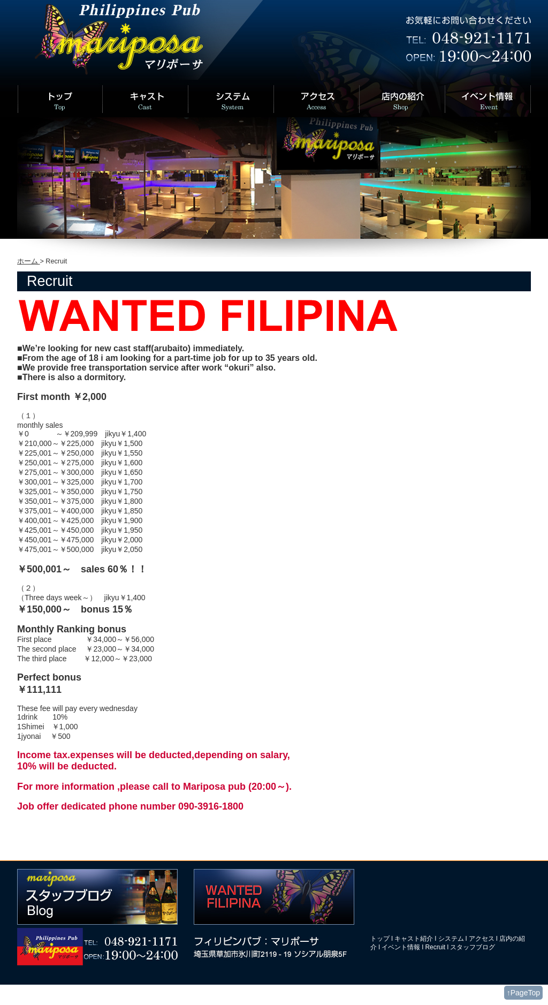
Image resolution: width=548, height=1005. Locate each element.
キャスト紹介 (413, 938)
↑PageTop (523, 992)
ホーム (28, 261)
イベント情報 (401, 947)
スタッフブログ (472, 947)
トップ (380, 938)
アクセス (481, 938)
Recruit (435, 947)
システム (451, 938)
